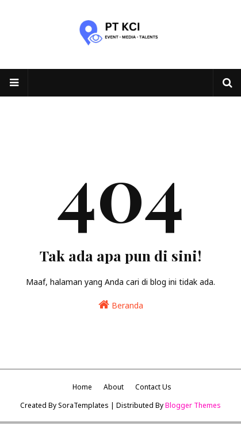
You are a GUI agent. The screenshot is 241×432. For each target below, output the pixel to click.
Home (82, 387)
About (114, 387)
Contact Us (153, 387)
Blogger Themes (193, 405)
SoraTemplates (83, 405)
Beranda (120, 305)
